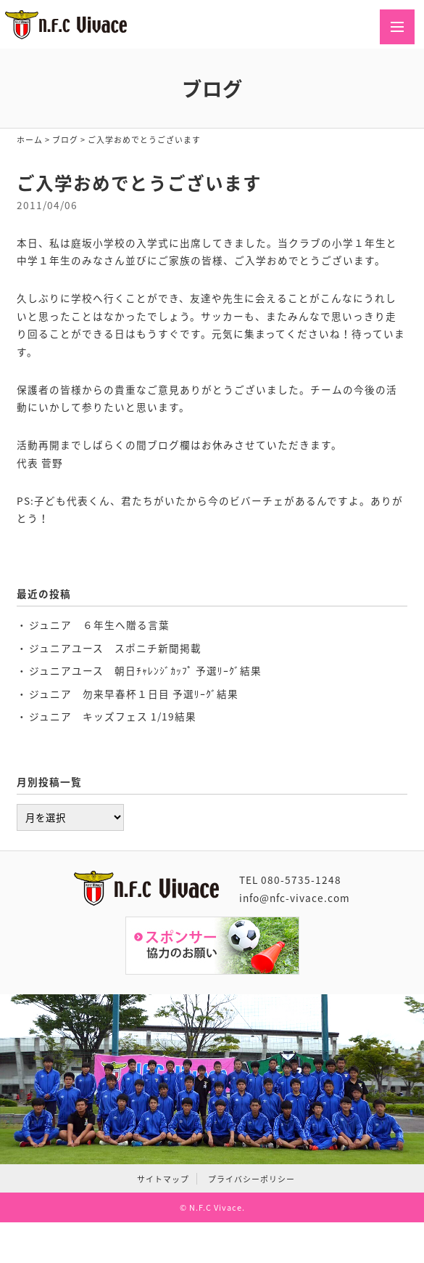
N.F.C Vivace (215, 1207)
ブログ (65, 139)
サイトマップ (163, 1179)
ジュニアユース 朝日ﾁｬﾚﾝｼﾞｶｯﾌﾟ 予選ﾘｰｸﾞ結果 (145, 670)
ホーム (30, 139)
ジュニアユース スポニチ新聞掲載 (115, 648)
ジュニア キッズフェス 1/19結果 (112, 716)
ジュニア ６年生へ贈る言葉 (99, 624)
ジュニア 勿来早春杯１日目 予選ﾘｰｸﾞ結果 (133, 693)
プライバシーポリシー (251, 1179)
